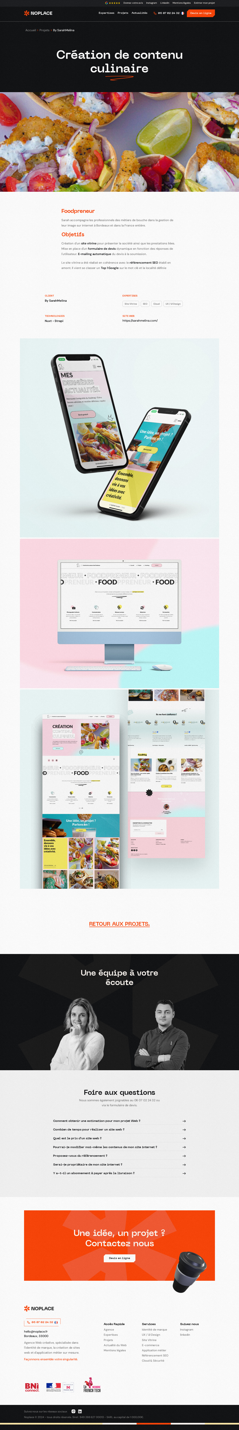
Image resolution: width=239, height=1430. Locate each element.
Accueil (30, 30)
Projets (44, 30)
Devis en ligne (200, 13)
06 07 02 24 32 (168, 13)
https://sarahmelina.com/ (140, 321)
